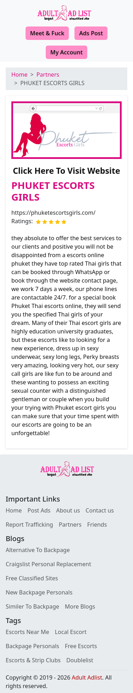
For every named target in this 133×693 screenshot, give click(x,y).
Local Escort (71, 632)
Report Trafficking (29, 524)
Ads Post (91, 33)
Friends (97, 524)
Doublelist (79, 660)
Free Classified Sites (32, 578)
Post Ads (39, 510)
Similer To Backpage (32, 606)
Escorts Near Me (27, 632)
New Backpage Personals (39, 592)
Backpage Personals (32, 646)
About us (68, 510)
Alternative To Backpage (38, 550)
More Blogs (80, 606)
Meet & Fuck (47, 33)
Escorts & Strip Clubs (33, 660)
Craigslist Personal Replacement (48, 564)
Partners (48, 74)
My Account (66, 52)
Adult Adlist (87, 677)
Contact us (99, 510)
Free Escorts (81, 646)
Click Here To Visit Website (66, 170)
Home (19, 74)
